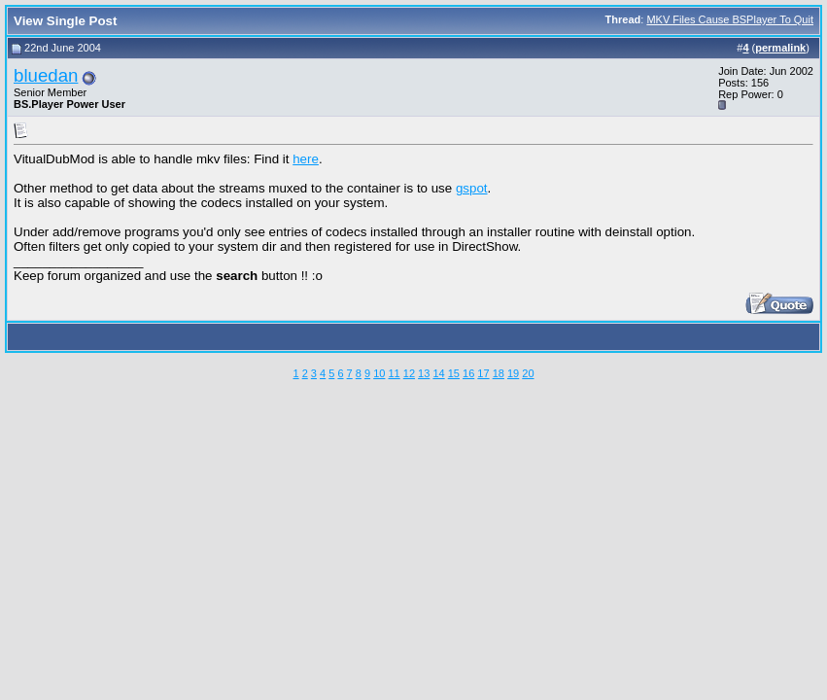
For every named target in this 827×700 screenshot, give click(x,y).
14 (438, 373)
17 (483, 373)
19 (513, 373)
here (306, 159)
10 (379, 373)
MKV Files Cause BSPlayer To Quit (729, 19)
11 (393, 373)
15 (454, 373)
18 (498, 373)
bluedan (46, 75)
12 (409, 373)
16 (468, 373)
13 (424, 373)
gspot (472, 188)
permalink (780, 47)
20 (528, 373)
